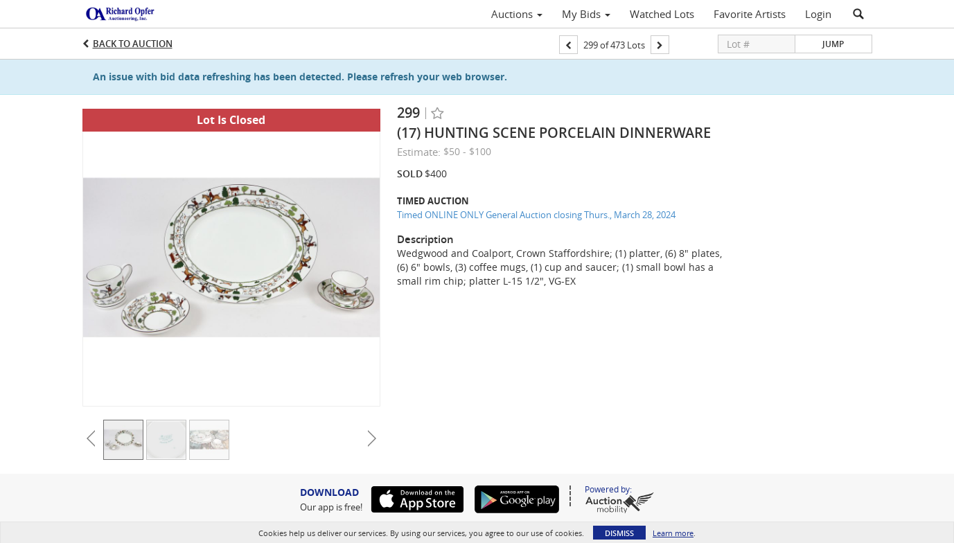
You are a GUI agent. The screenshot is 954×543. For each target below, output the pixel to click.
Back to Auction (133, 43)
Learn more (673, 533)
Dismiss (619, 533)
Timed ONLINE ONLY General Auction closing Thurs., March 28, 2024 (536, 214)
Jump (833, 44)
